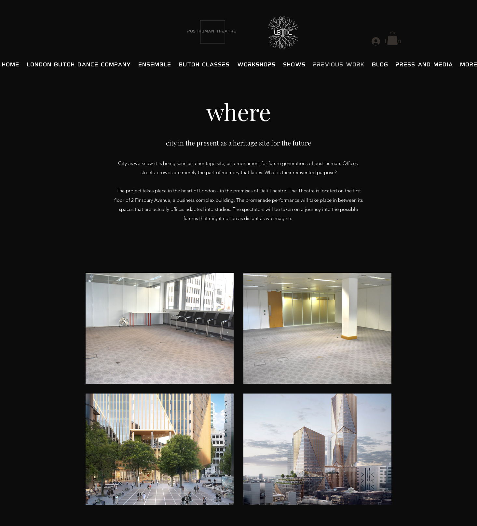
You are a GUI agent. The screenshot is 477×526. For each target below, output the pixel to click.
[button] (392, 38)
